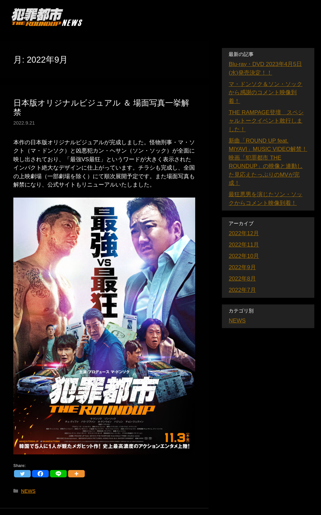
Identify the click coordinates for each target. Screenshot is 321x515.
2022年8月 (242, 278)
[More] (76, 473)
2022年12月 (244, 233)
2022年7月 (242, 290)
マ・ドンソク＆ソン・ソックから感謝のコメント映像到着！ (265, 92)
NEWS (28, 491)
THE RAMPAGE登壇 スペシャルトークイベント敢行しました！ (266, 121)
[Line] (58, 473)
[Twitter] (22, 473)
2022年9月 (242, 267)
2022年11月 (244, 245)
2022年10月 (244, 256)
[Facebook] (40, 473)
